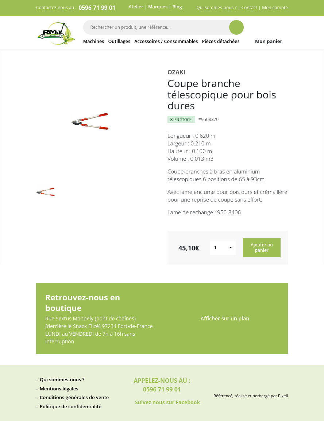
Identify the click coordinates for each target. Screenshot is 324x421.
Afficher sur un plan (225, 320)
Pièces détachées (221, 41)
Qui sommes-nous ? (216, 7)
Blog (177, 7)
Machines (93, 41)
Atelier (136, 7)
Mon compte (275, 7)
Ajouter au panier (262, 247)
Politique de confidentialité (70, 406)
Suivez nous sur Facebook (162, 402)
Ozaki (176, 72)
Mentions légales (59, 388)
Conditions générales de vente (74, 397)
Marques (157, 7)
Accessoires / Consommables (166, 41)
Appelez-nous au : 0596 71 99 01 (162, 385)
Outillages (119, 41)
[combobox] (223, 248)
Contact (249, 7)
